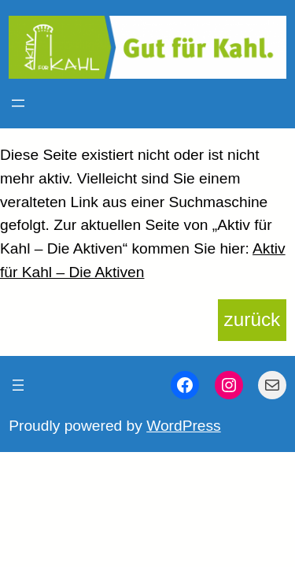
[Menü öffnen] (18, 103)
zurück (252, 319)
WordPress (183, 425)
